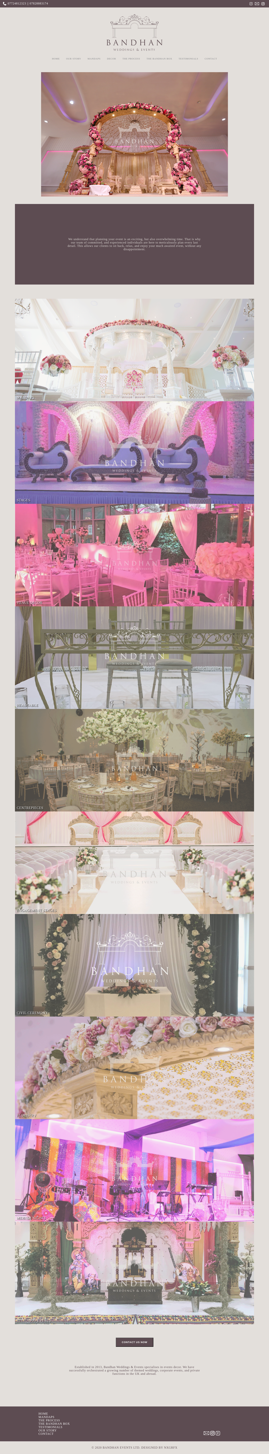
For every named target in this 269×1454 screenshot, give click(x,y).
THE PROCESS (131, 58)
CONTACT (211, 58)
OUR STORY (73, 58)
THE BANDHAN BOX (159, 58)
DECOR (111, 58)
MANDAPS (94, 58)
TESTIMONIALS (188, 58)
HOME (56, 58)
